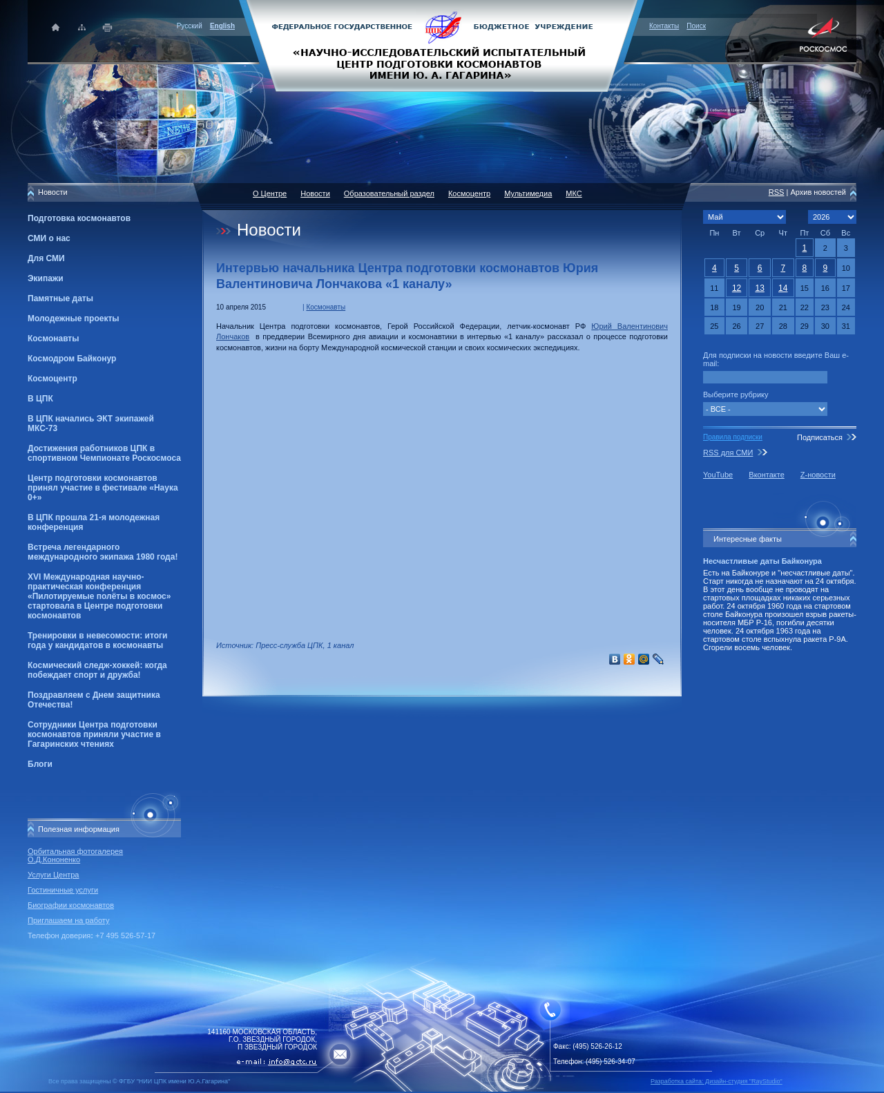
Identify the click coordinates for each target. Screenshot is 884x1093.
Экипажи (46, 278)
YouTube (718, 475)
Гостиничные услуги (63, 890)
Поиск (696, 26)
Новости (315, 193)
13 (759, 288)
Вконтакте (766, 475)
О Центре (270, 193)
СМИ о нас (49, 238)
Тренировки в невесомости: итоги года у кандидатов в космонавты (97, 640)
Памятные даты (60, 298)
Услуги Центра (53, 875)
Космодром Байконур (72, 358)
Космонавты (53, 338)
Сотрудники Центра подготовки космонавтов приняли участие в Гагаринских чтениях (94, 734)
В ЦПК (40, 398)
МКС (574, 193)
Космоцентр (52, 378)
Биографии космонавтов (71, 905)
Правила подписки (732, 437)
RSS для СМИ (728, 452)
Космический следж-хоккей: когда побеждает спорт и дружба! (97, 670)
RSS (777, 192)
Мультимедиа (528, 193)
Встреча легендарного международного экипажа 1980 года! (102, 552)
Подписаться (820, 437)
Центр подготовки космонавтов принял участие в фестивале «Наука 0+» (103, 487)
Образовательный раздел (389, 193)
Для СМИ (46, 258)
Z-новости (818, 475)
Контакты (664, 26)
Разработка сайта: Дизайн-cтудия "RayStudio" (716, 1081)
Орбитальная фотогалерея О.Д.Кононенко (75, 855)
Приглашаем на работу (68, 920)
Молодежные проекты (73, 318)
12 (736, 288)
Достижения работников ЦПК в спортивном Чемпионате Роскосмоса (104, 453)
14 (782, 288)
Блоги (40, 764)
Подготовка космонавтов (79, 218)
